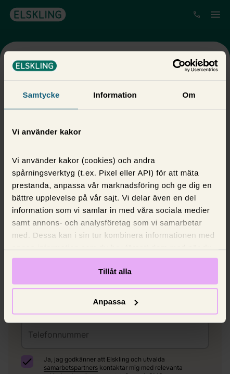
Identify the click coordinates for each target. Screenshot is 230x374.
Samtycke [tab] (41, 94)
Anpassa (115, 301)
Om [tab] (188, 94)
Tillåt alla (115, 270)
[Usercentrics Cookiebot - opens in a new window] (172, 66)
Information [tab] (115, 94)
